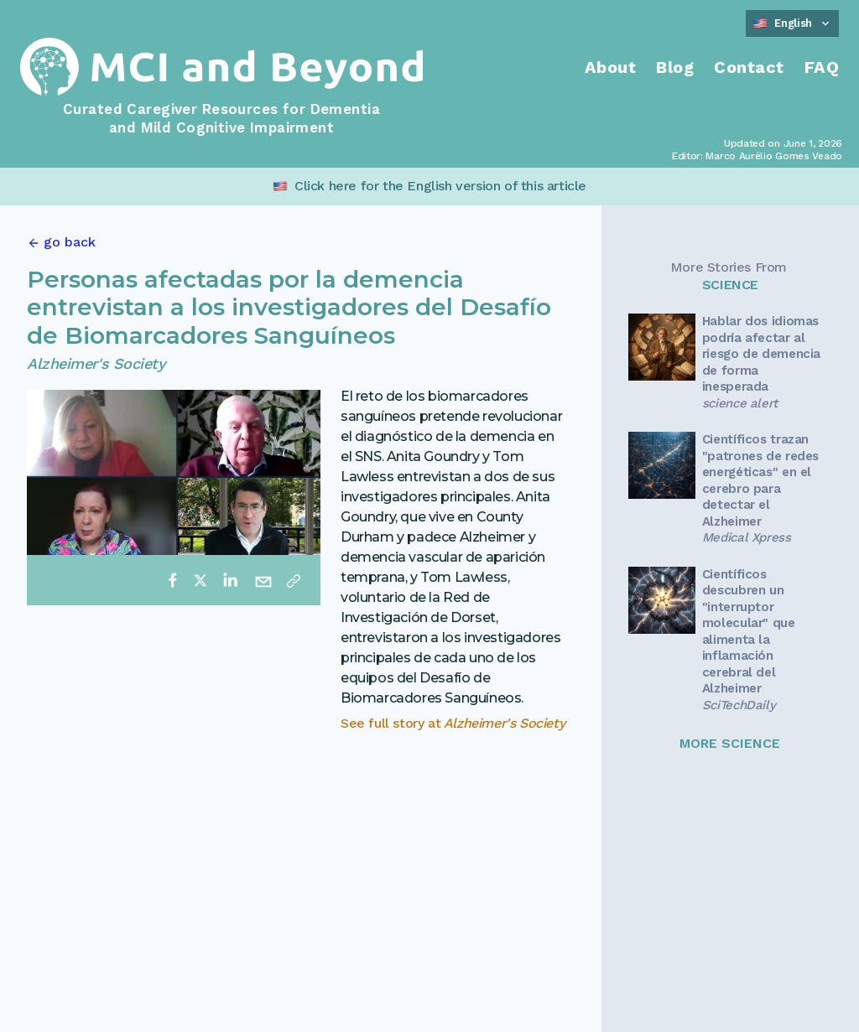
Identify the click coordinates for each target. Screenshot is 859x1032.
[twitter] (200, 580)
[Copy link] (293, 580)
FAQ (822, 67)
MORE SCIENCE (729, 743)
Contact (749, 67)
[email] (263, 580)
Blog (675, 67)
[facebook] (173, 580)
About (611, 67)
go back (70, 242)
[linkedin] (230, 580)
